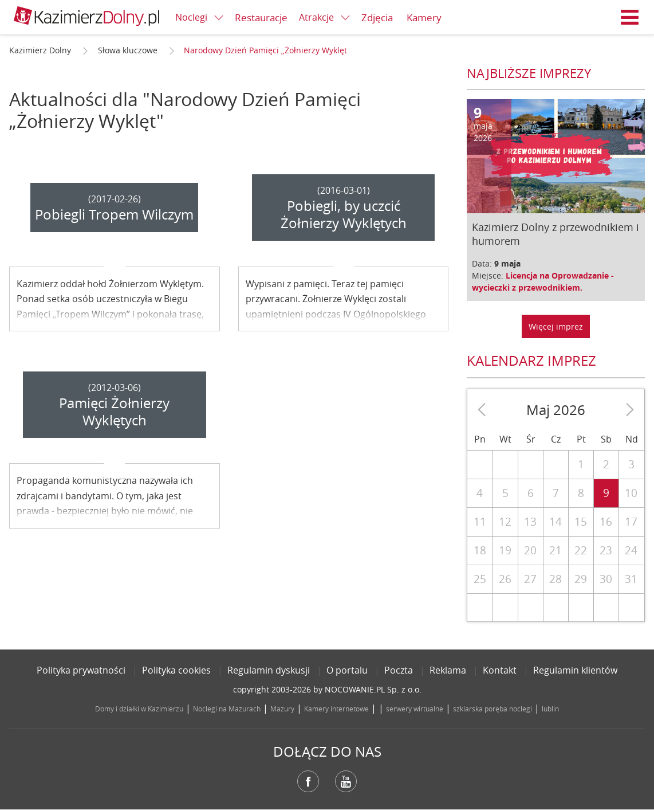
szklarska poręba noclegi (492, 708)
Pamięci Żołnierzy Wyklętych (114, 411)
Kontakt (500, 670)
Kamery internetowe (336, 708)
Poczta (398, 670)
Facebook (308, 781)
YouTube (346, 781)
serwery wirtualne (414, 708)
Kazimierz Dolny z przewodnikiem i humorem (555, 234)
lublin (550, 708)
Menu (630, 17)
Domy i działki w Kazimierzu (139, 708)
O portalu (347, 670)
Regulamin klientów (575, 670)
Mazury (282, 708)
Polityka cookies (176, 670)
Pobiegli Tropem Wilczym (114, 214)
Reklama (448, 670)
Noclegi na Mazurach (227, 708)
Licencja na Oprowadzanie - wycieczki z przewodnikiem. (543, 281)
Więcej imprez (556, 326)
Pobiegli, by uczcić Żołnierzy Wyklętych (344, 214)
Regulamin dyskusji (268, 670)
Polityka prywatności (81, 670)
